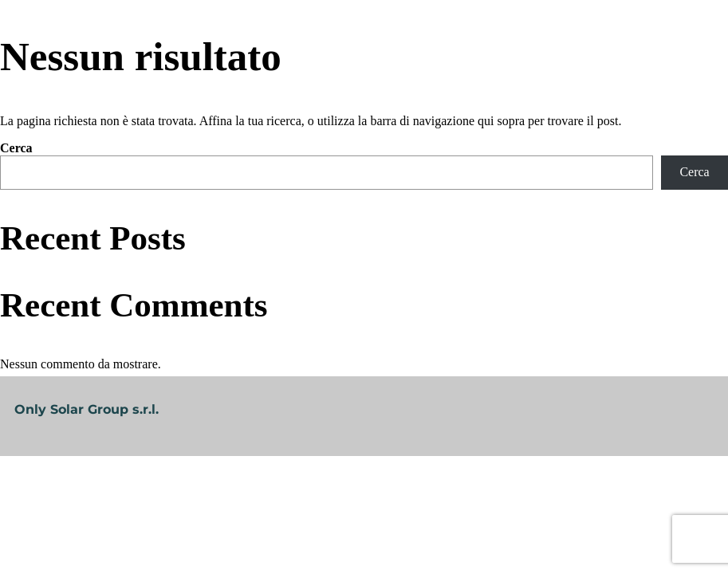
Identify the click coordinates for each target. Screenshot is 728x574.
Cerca (16, 148)
